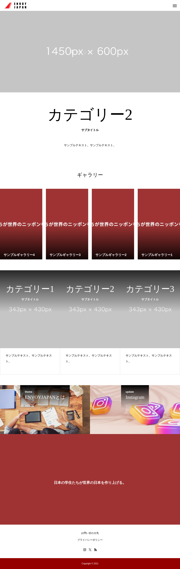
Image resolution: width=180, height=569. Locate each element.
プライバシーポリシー (90, 539)
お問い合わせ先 (90, 533)
